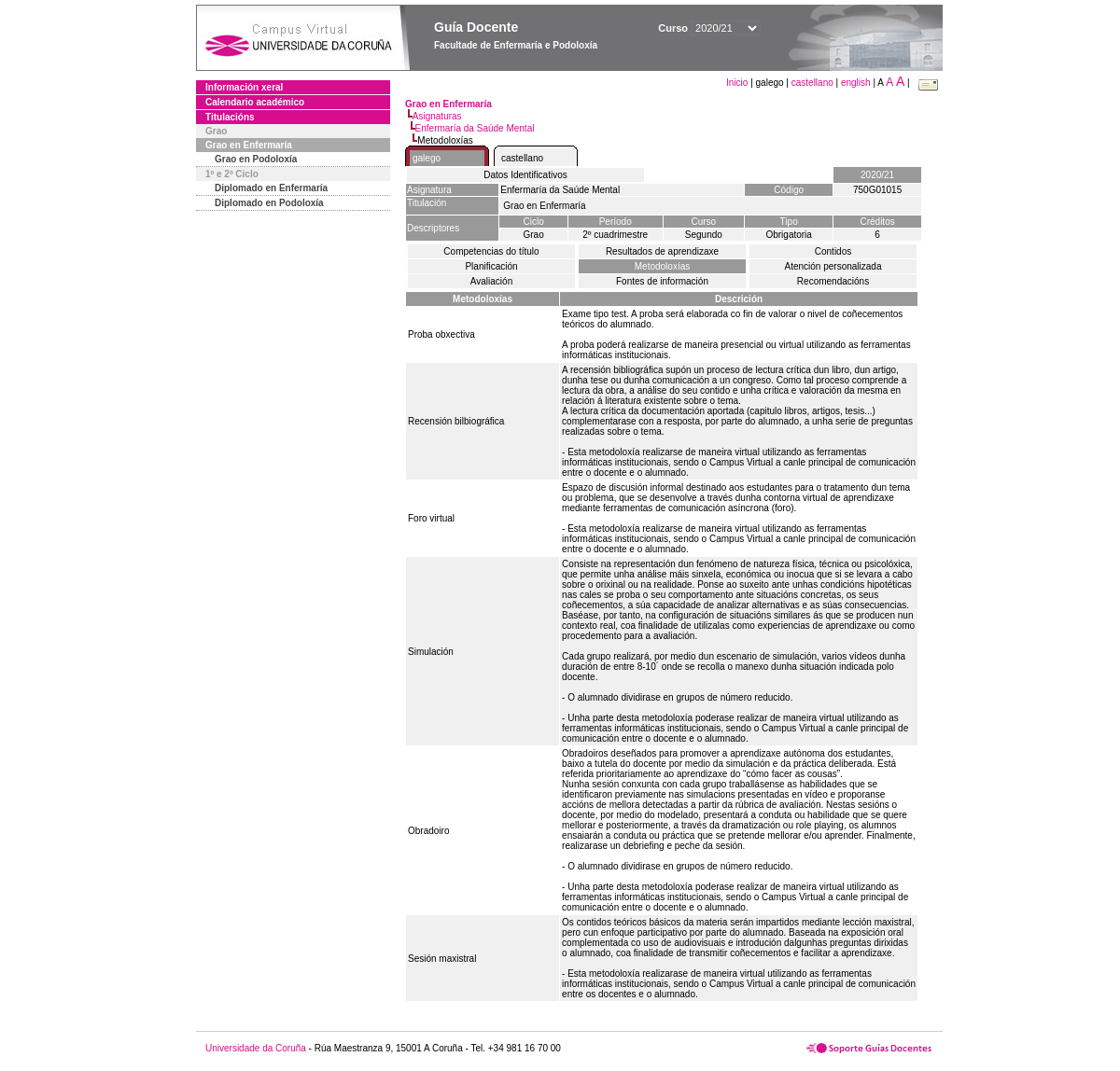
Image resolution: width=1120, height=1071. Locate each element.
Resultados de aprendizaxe (662, 251)
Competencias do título (491, 251)
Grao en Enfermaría (248, 145)
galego (427, 158)
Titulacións (230, 117)
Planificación (491, 266)
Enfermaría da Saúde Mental (475, 128)
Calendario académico (254, 102)
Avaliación (491, 281)
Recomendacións (833, 281)
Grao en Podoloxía (256, 159)
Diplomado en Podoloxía (269, 203)
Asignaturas (437, 116)
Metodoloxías (662, 266)
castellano (812, 82)
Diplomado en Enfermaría (271, 188)
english (856, 82)
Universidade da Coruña (255, 1048)
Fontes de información (662, 281)
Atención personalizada (833, 266)
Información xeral (244, 87)
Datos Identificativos (525, 175)
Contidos (833, 251)
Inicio (738, 82)
